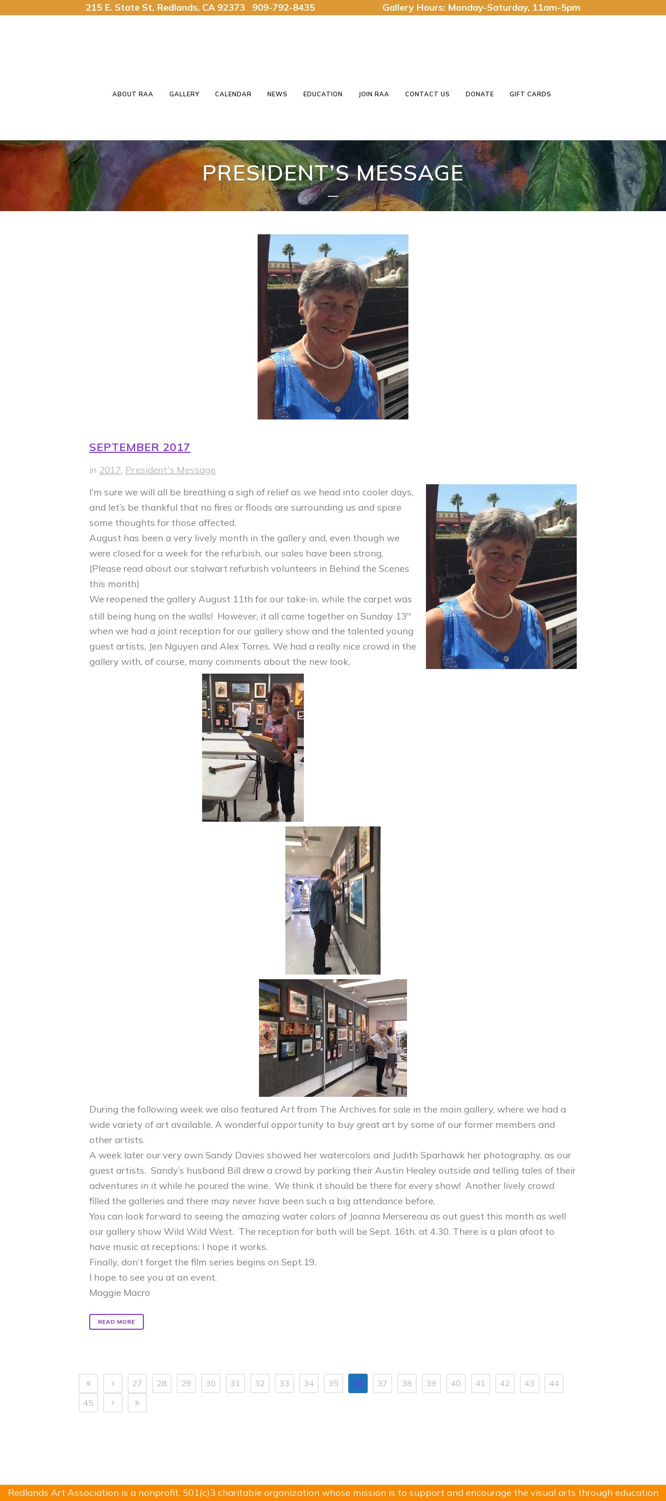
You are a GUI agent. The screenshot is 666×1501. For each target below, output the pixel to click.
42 (505, 1383)
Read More (116, 1321)
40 (456, 1383)
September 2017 (140, 447)
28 (162, 1383)
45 (88, 1402)
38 (407, 1383)
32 (260, 1383)
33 (284, 1383)
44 (554, 1383)
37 (382, 1383)
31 (235, 1383)
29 (186, 1383)
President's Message (170, 469)
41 (480, 1383)
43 (529, 1383)
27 (137, 1383)
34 (309, 1383)
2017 (110, 469)
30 (211, 1383)
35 (333, 1383)
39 (431, 1383)
